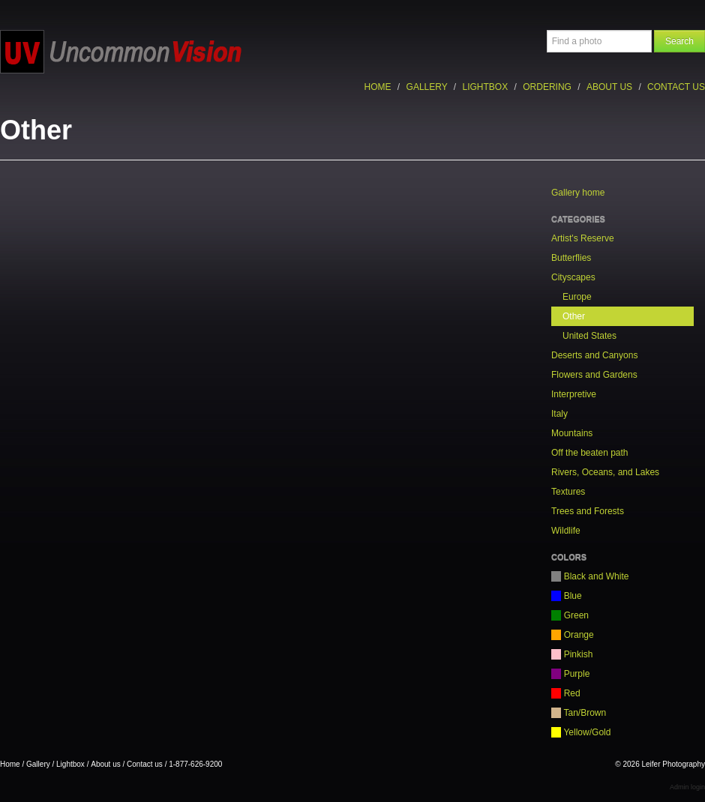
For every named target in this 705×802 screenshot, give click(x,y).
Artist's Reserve (582, 238)
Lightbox (485, 87)
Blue (566, 596)
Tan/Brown (578, 713)
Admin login (687, 787)
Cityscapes (573, 277)
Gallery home (577, 192)
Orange (572, 635)
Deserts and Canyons (594, 355)
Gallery (427, 87)
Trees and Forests (587, 511)
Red (565, 693)
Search (679, 41)
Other (573, 316)
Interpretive (573, 394)
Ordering (547, 87)
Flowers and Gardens (594, 375)
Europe (577, 297)
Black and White (589, 576)
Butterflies (571, 258)
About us (609, 87)
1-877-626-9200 (195, 764)
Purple (570, 674)
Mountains (571, 433)
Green (570, 615)
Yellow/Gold (580, 732)
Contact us (676, 87)
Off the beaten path (589, 452)
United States (589, 336)
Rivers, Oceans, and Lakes (605, 472)
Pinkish (571, 654)
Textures (568, 491)
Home (378, 87)
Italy (559, 413)
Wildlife (565, 530)
